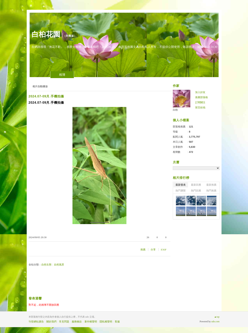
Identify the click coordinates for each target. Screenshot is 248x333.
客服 (117, 321)
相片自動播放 (40, 86)
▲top (216, 316)
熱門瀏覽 (181, 190)
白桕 (175, 109)
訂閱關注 (200, 102)
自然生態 (46, 264)
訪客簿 (85, 74)
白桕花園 (46, 34)
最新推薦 (211, 184)
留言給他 (200, 107)
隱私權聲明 (106, 321)
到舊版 (70, 35)
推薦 (143, 249)
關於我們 (51, 321)
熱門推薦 (211, 190)
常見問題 (64, 321)
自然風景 (59, 264)
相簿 (62, 74)
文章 (38, 74)
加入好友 (200, 92)
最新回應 (196, 184)
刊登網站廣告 (36, 321)
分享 (153, 249)
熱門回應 (196, 190)
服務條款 (77, 321)
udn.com (215, 321)
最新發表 (181, 184)
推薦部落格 (201, 97)
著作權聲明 (90, 321)
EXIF (164, 249)
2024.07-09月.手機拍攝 (46, 96)
